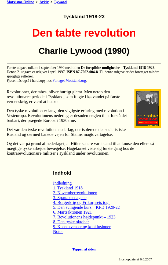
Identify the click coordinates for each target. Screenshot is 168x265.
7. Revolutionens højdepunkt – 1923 (84, 217)
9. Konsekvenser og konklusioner (82, 226)
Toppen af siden (84, 249)
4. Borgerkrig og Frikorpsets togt (81, 202)
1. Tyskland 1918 (68, 188)
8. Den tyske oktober (71, 222)
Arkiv (44, 2)
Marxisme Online (20, 2)
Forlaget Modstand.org (69, 81)
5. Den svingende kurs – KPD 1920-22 (86, 207)
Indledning (62, 183)
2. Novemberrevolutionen (75, 192)
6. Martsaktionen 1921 (72, 212)
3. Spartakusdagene (69, 197)
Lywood (60, 2)
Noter (58, 231)
